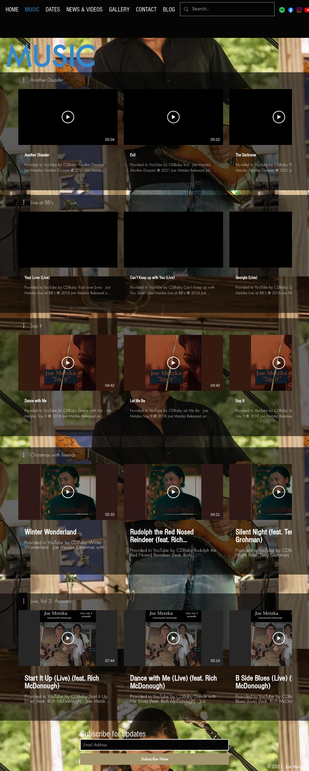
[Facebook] (290, 10)
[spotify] (282, 10)
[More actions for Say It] (32, 325)
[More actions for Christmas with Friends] (49, 455)
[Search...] (226, 9)
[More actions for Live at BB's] (38, 202)
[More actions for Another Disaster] (43, 80)
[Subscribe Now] (154, 759)
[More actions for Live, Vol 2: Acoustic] (47, 601)
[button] (43, 80)
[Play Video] (68, 117)
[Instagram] (299, 10)
